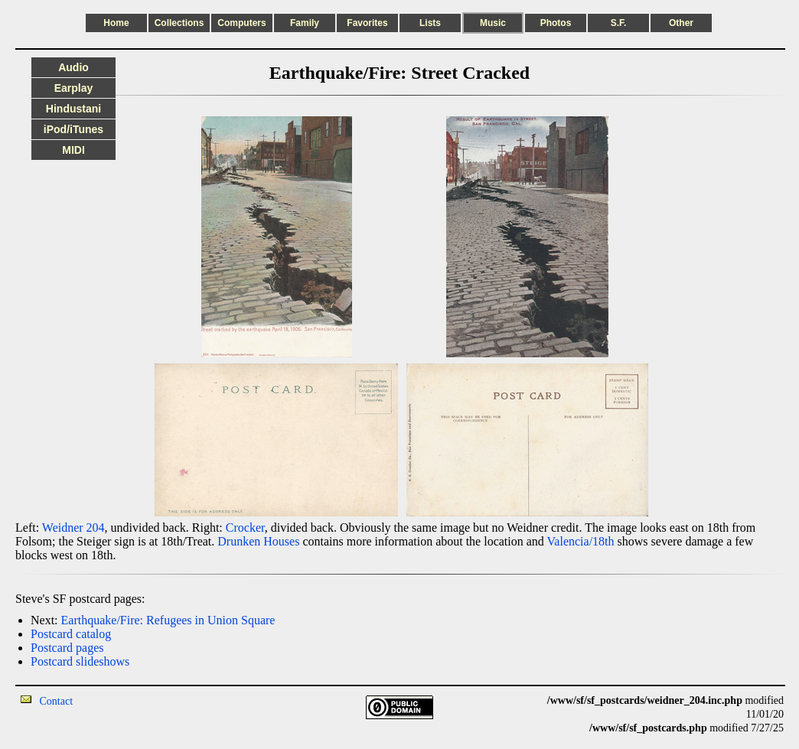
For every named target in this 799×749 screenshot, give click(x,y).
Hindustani (73, 109)
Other (681, 23)
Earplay (73, 88)
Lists (430, 23)
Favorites (367, 23)
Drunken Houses (258, 541)
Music (493, 23)
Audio (73, 67)
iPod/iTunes (73, 129)
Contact (56, 701)
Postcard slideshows (80, 661)
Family (304, 23)
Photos (556, 23)
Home (116, 23)
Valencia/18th (581, 541)
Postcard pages (67, 647)
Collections (179, 23)
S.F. (619, 23)
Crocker (245, 527)
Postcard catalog (71, 633)
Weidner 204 (73, 527)
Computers (241, 23)
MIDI (73, 150)
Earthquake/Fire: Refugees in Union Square (168, 620)
